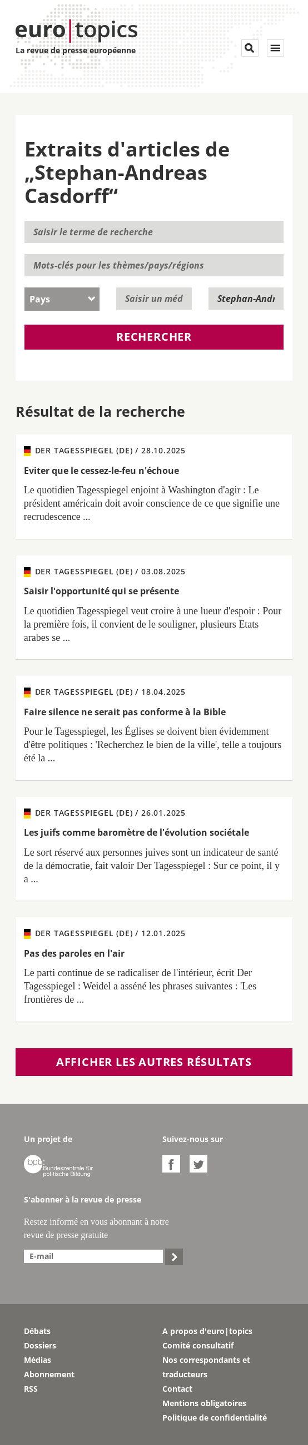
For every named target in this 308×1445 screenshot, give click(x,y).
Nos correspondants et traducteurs (206, 1367)
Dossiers (40, 1345)
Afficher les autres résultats (154, 1061)
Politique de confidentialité (214, 1417)
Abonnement (49, 1374)
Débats (37, 1331)
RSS (31, 1388)
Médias (37, 1360)
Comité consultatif (198, 1345)
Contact (177, 1388)
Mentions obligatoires (204, 1403)
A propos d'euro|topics (207, 1331)
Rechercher (154, 336)
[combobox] (62, 299)
